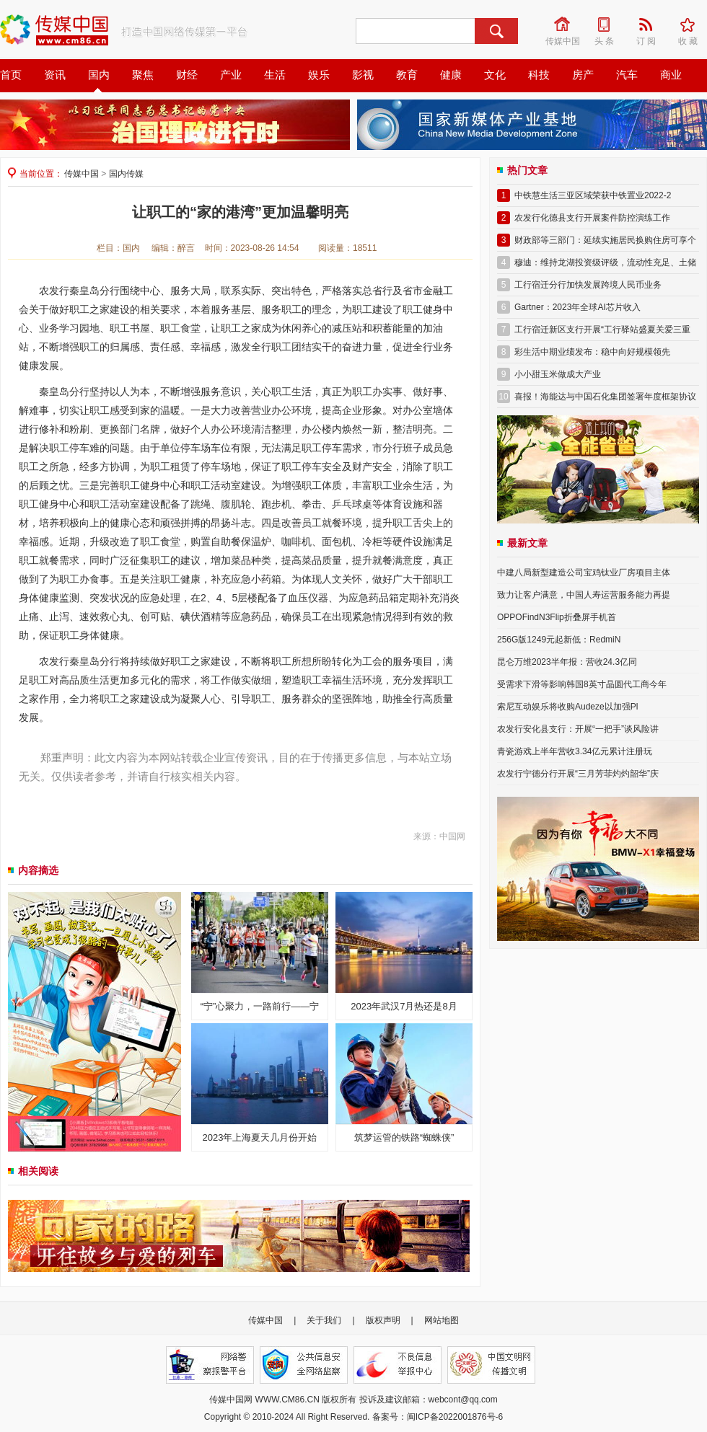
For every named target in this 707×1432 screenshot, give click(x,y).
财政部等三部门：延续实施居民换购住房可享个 (605, 240)
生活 (275, 75)
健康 (451, 75)
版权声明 (383, 1320)
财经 (187, 75)
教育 (407, 75)
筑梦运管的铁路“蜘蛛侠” (404, 1137)
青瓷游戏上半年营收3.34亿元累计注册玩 (574, 751)
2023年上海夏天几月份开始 (260, 1137)
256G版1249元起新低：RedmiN (558, 640)
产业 (231, 75)
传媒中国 (563, 24)
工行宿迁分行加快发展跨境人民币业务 (588, 285)
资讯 (55, 75)
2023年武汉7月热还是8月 (404, 1006)
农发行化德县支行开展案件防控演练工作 (592, 218)
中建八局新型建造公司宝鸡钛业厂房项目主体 (583, 572)
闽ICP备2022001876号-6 (455, 1417)
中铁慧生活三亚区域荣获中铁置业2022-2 (592, 195)
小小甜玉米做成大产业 (557, 374)
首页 (11, 75)
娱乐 (319, 75)
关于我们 (324, 1320)
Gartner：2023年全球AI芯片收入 (577, 307)
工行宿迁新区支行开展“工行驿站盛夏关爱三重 (602, 329)
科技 (539, 75)
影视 (363, 75)
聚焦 (143, 75)
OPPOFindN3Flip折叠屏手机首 (556, 617)
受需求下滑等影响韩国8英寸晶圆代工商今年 (582, 684)
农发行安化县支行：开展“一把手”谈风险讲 (578, 729)
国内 (99, 75)
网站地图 (441, 1320)
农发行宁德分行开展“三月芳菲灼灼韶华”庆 (578, 774)
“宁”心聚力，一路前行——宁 (260, 1006)
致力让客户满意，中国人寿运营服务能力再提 (583, 595)
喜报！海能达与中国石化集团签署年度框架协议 (605, 397)
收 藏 (692, 24)
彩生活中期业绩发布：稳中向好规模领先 (592, 352)
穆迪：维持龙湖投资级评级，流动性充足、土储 (605, 262)
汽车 (627, 75)
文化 (495, 75)
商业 (671, 75)
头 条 (608, 24)
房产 (583, 75)
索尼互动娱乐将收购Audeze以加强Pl (567, 707)
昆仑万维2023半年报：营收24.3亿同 (567, 662)
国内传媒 (126, 174)
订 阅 (650, 24)
